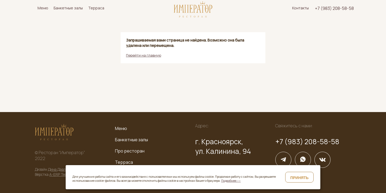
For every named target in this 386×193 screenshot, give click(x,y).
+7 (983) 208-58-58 (334, 8)
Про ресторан (129, 151)
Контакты (300, 7)
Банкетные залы (68, 7)
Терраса (96, 7)
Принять (299, 178)
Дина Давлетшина (63, 169)
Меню (43, 7)
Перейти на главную (143, 55)
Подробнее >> (231, 181)
